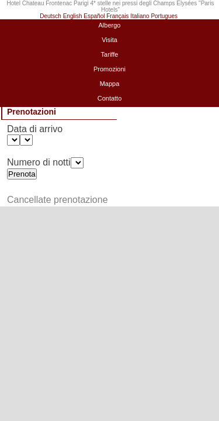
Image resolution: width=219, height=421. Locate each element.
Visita (109, 39)
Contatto (110, 98)
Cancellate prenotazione (57, 200)
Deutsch (50, 16)
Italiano (139, 16)
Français (117, 16)
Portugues (164, 16)
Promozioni (109, 69)
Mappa (110, 83)
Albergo (110, 25)
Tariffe (110, 54)
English (72, 16)
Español (94, 16)
